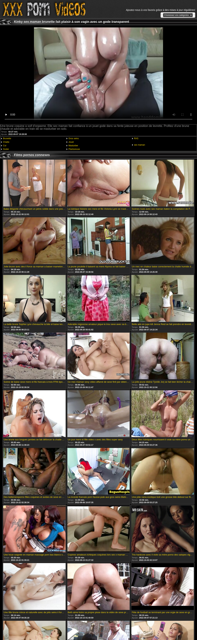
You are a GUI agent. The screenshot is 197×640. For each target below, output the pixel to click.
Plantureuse (74, 149)
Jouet (71, 142)
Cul (4, 145)
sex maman (139, 145)
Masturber (73, 145)
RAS (136, 138)
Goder (6, 149)
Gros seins (73, 138)
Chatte (6, 142)
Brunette (7, 138)
